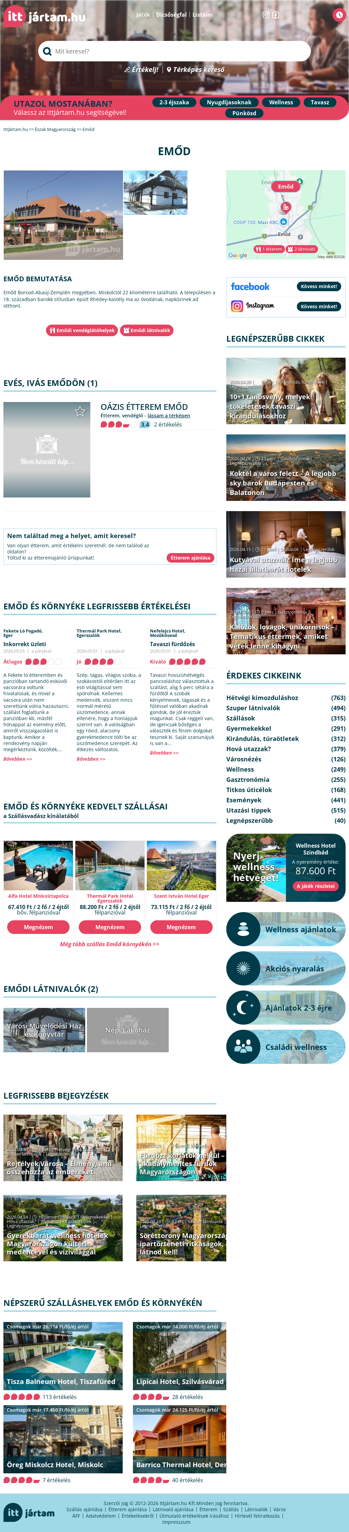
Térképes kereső (199, 69)
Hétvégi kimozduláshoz (79, 1149)
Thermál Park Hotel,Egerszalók (99, 633)
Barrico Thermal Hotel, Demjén (188, 1464)
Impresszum (176, 1522)
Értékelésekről (138, 1516)
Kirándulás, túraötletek (301, 382)
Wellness (281, 102)
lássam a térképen (169, 415)
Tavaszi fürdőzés (172, 644)
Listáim (203, 14)
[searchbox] (174, 51)
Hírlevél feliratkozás (257, 1516)
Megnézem (38, 927)
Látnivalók (256, 1509)
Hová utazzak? (22, 1221)
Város (279, 1509)
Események (243, 800)
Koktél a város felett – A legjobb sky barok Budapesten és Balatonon (283, 483)
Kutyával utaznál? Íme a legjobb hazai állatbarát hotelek (283, 564)
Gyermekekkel (94, 1217)
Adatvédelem (101, 1516)
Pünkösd (244, 113)
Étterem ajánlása (127, 1509)
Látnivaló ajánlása (173, 1509)
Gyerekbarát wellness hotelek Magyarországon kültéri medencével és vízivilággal (57, 1243)
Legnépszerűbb (61, 1154)
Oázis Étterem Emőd (144, 406)
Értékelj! (145, 69)
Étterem (208, 1509)
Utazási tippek (77, 1221)
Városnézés (243, 759)
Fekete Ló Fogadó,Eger (23, 633)
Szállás (231, 1509)
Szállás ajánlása (84, 1509)
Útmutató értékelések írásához (194, 1516)
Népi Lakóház (127, 1030)
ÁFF (76, 1516)
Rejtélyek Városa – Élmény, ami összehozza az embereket (59, 1167)
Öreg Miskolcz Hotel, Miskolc (55, 1464)
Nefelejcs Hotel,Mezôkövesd (167, 633)
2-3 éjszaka (174, 102)
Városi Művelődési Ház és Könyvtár (44, 1030)
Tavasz (320, 102)
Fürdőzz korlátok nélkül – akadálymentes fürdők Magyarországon (182, 1163)
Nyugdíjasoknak (229, 102)
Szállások (67, 1217)
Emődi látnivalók (150, 330)
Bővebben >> (17, 759)
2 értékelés (168, 424)
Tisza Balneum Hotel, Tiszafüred (61, 1381)
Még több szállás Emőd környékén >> (110, 944)
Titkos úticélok (249, 790)
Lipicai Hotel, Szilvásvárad (180, 1381)
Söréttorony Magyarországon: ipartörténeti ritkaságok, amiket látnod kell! (195, 1243)
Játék (143, 14)
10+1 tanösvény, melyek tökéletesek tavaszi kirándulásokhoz (270, 406)
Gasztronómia (294, 459)
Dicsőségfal (171, 14)
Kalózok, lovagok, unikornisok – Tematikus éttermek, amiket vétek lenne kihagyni (282, 636)
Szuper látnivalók (24, 1154)
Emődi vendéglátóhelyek (86, 330)
